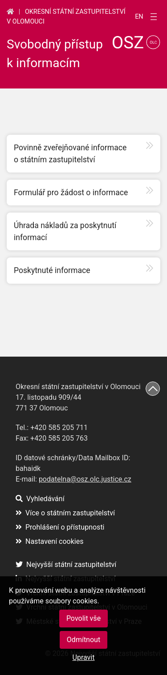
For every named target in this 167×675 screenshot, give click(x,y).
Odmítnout (83, 639)
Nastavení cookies (49, 541)
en (139, 16)
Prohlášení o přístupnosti (60, 527)
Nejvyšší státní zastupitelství (66, 564)
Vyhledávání (40, 498)
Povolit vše (83, 618)
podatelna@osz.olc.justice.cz (85, 479)
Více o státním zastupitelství (65, 513)
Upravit (84, 657)
